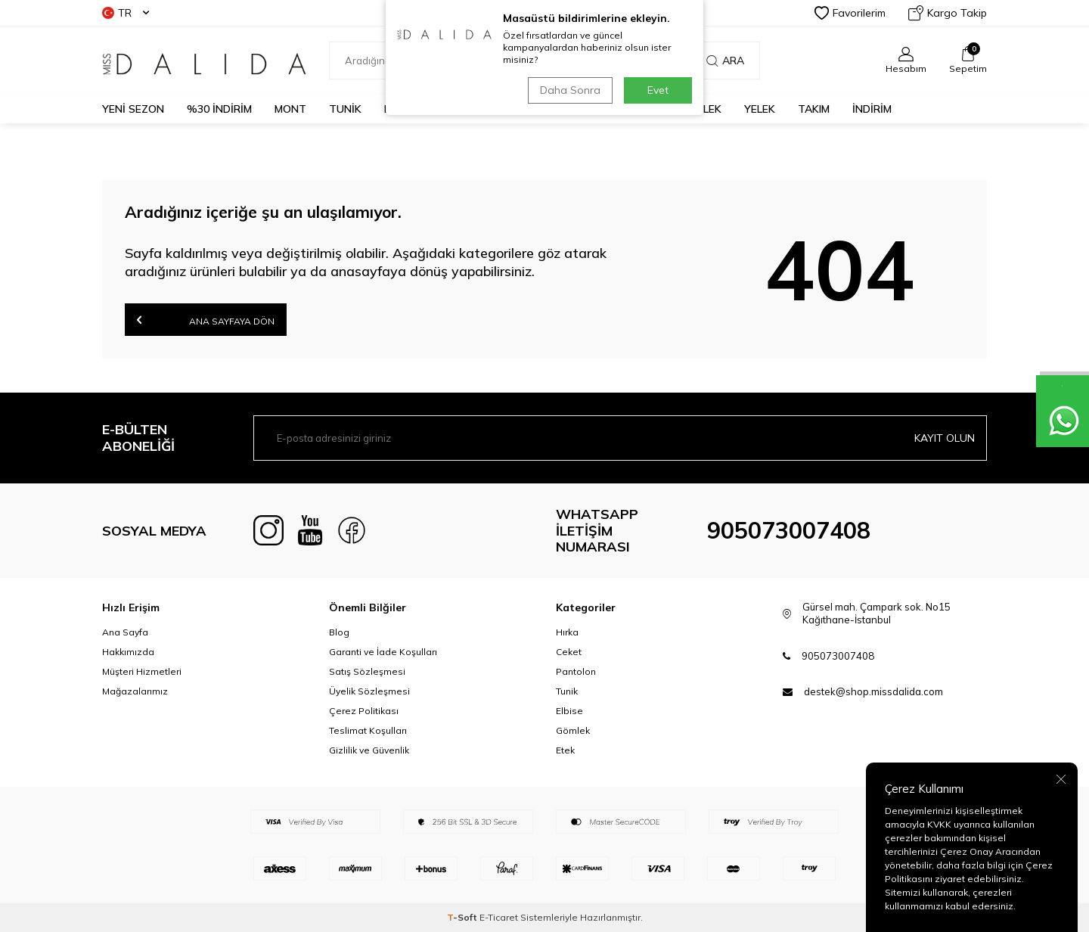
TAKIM (814, 109)
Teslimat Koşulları (368, 730)
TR (125, 13)
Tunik (567, 691)
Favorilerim (850, 12)
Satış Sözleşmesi (367, 671)
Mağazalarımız (135, 691)
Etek (565, 750)
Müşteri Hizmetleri (142, 671)
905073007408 (788, 530)
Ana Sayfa (125, 632)
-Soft (463, 917)
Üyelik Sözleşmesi (369, 691)
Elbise (569, 710)
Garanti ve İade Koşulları (383, 651)
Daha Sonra (570, 90)
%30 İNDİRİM (219, 109)
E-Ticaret (498, 917)
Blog (339, 632)
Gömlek (573, 730)
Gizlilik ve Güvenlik (369, 750)
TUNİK (345, 109)
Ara (725, 60)
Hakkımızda (128, 651)
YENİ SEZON (133, 109)
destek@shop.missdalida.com (873, 691)
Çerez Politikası (364, 710)
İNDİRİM (872, 109)
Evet (658, 90)
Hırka (567, 632)
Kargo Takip (947, 12)
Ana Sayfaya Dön (206, 319)
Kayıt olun (944, 438)
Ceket (569, 651)
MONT (290, 109)
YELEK (759, 109)
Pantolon (576, 671)
